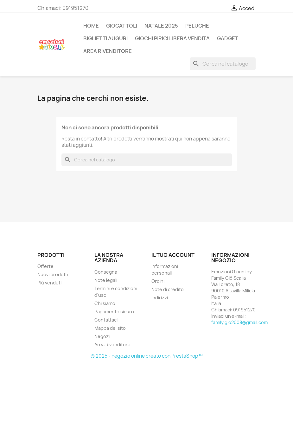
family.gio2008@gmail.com (239, 322)
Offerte (45, 266)
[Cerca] (223, 63)
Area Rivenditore (112, 345)
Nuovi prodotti (52, 274)
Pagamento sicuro (114, 312)
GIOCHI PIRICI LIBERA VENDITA (172, 38)
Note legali (105, 280)
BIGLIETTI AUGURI (105, 38)
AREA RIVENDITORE (107, 51)
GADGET (227, 38)
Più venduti (49, 283)
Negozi (102, 336)
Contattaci (106, 320)
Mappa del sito (110, 328)
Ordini (157, 281)
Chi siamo (104, 303)
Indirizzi (159, 298)
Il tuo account (172, 254)
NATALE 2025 (161, 25)
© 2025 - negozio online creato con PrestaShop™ (147, 356)
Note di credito (167, 289)
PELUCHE (197, 25)
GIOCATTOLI (121, 25)
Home (91, 25)
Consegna (105, 272)
